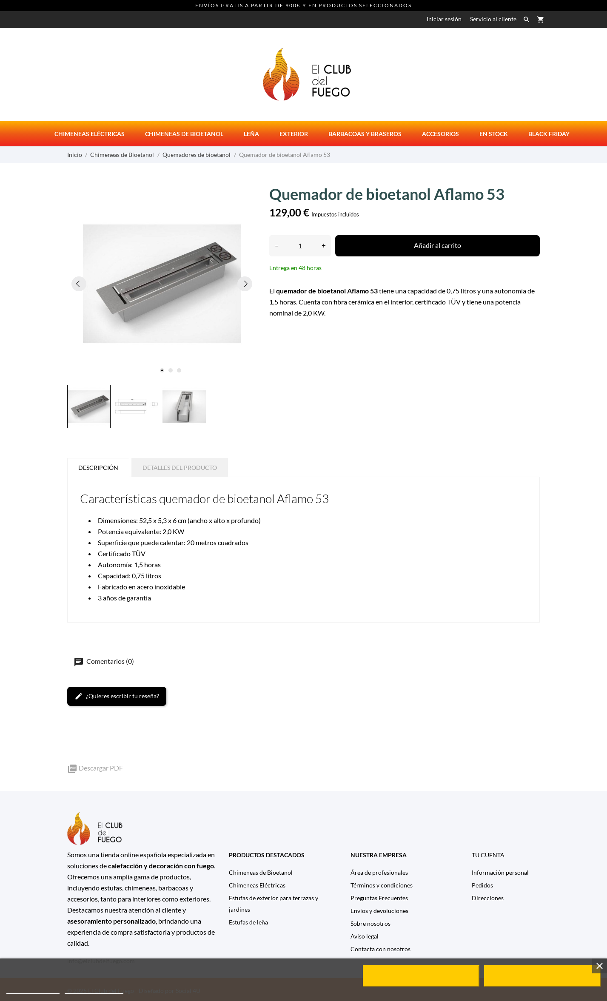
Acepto (542, 976)
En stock (493, 133)
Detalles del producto (179, 467)
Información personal (500, 872)
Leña (251, 133)
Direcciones (488, 897)
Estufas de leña (248, 922)
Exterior (293, 133)
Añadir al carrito (437, 245)
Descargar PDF (95, 768)
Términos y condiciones (382, 885)
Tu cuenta (488, 855)
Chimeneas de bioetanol (184, 133)
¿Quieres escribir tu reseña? (116, 696)
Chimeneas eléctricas (89, 133)
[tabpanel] (162, 283)
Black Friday (549, 133)
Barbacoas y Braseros (365, 133)
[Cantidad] (300, 245)
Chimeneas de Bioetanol (261, 872)
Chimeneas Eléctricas (257, 885)
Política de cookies (33, 989)
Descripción (98, 467)
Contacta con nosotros (380, 949)
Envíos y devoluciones (379, 910)
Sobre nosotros (370, 923)
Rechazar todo (421, 976)
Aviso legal (365, 936)
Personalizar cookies (94, 989)
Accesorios (440, 133)
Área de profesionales (379, 872)
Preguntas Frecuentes (379, 897)
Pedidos (482, 885)
